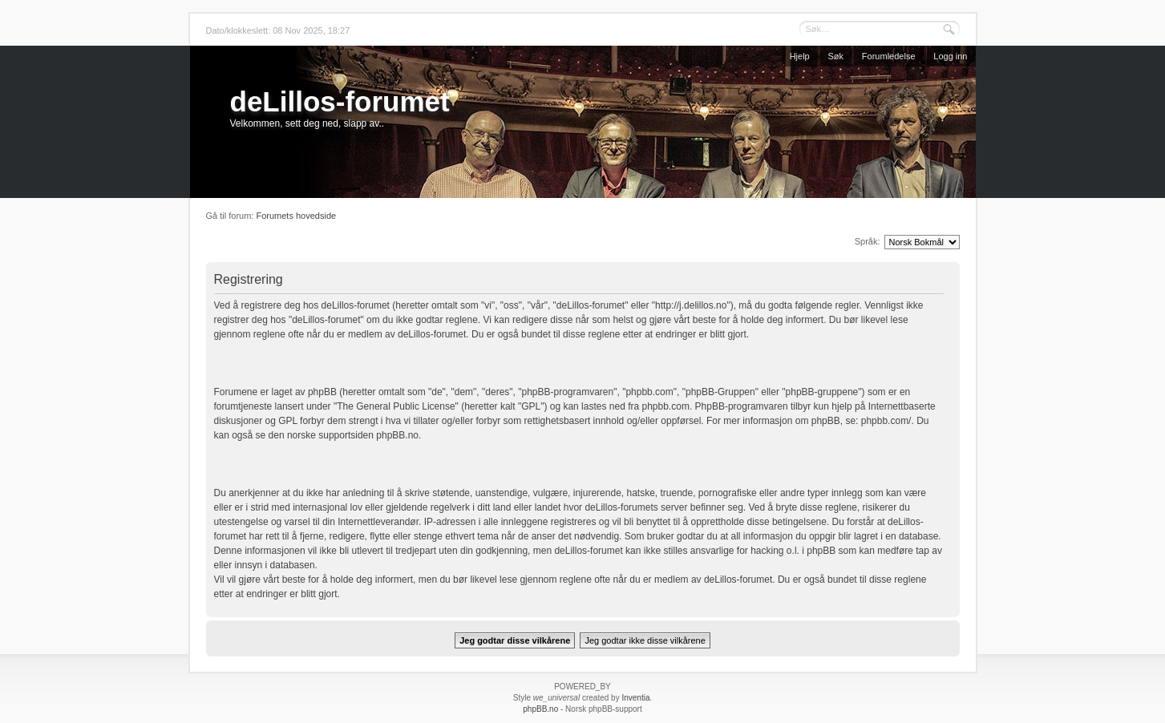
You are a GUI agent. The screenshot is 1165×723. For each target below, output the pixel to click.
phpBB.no (397, 435)
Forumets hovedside (296, 215)
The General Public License (396, 406)
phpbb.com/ (886, 420)
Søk (836, 56)
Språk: (867, 241)
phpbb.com (666, 406)
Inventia (635, 697)
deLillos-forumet (340, 101)
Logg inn (950, 56)
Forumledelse (889, 56)
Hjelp (800, 56)
